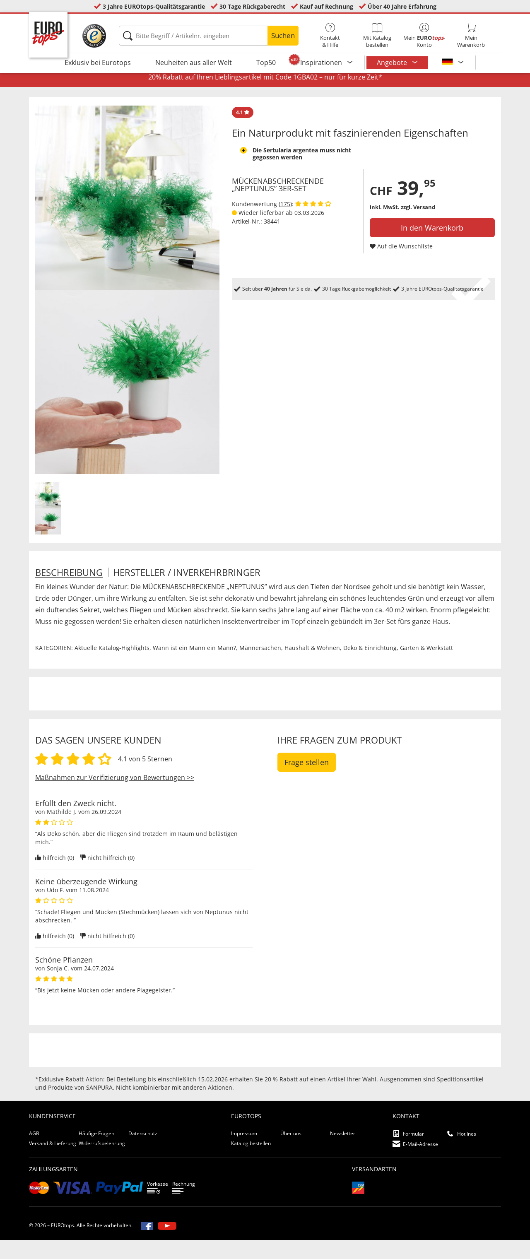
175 (285, 223)
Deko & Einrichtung (370, 667)
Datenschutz (142, 1152)
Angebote (393, 62)
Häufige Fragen (96, 1152)
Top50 (266, 62)
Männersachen (260, 667)
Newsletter (342, 1152)
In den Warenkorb (432, 247)
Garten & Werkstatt (426, 667)
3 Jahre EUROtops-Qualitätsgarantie (154, 6)
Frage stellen (306, 782)
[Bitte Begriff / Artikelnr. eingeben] (208, 36)
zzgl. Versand (418, 226)
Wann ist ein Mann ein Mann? (194, 667)
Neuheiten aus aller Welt (193, 62)
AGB (34, 1152)
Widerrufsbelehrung (102, 1162)
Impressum (244, 1152)
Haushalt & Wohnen (312, 667)
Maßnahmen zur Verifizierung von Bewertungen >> (114, 797)
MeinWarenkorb (471, 35)
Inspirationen (322, 62)
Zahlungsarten (53, 1188)
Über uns (290, 1152)
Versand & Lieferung (52, 1162)
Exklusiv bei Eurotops (98, 62)
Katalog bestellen (251, 1162)
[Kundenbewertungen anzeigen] (313, 223)
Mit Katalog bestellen (377, 35)
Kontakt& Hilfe (330, 35)
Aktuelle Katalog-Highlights (112, 667)
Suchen (283, 35)
